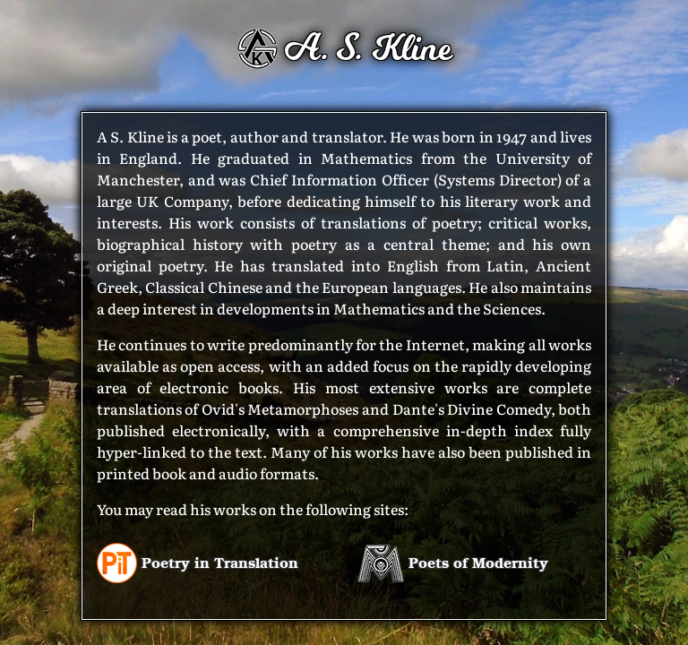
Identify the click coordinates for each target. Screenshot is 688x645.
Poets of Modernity (452, 562)
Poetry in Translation (197, 562)
